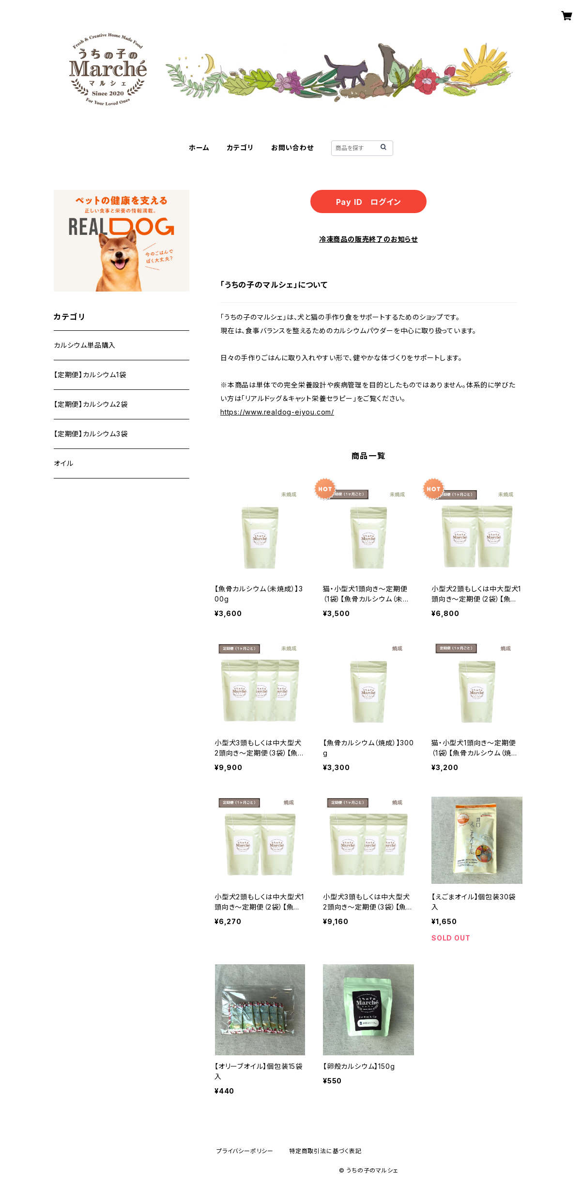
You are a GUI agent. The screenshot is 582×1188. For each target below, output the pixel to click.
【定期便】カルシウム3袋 (91, 434)
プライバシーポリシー (245, 1151)
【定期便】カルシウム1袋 (90, 374)
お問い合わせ (292, 147)
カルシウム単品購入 (85, 345)
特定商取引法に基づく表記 (325, 1151)
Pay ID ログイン (368, 202)
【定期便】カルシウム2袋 (91, 404)
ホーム (199, 147)
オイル (63, 463)
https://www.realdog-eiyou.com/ (277, 412)
